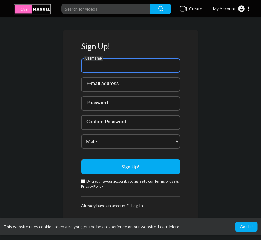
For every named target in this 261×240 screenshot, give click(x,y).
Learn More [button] (168, 226)
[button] (231, 9)
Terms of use (164, 181)
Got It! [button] (246, 226)
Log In (137, 205)
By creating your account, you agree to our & (130, 184)
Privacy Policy (92, 186)
